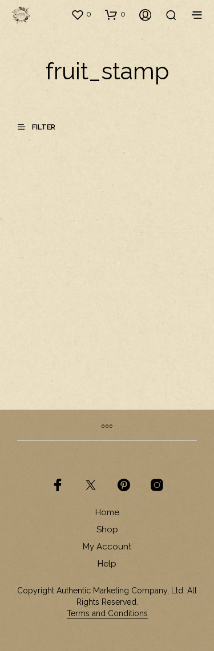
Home (107, 512)
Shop (107, 529)
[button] (81, 14)
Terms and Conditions (107, 613)
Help (107, 564)
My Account (107, 546)
